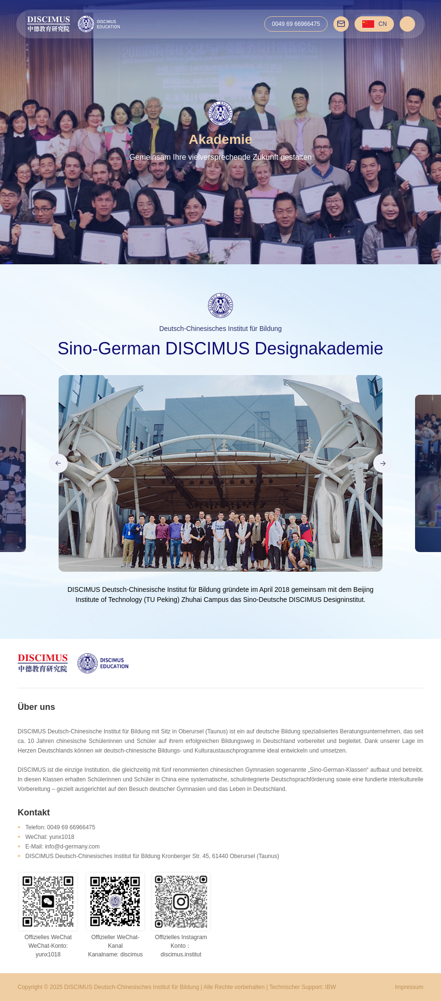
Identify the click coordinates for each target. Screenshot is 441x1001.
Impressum (409, 987)
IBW (330, 987)
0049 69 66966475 (296, 24)
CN (374, 24)
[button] (58, 463)
